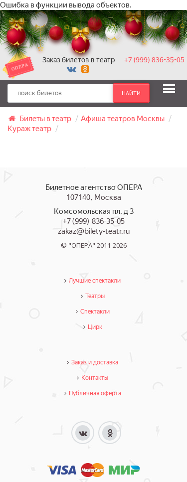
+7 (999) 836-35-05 (154, 60)
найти (131, 93)
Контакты (94, 377)
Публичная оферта (95, 393)
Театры (95, 296)
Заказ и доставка (94, 362)
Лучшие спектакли (95, 280)
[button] (169, 89)
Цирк (95, 326)
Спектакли (95, 311)
